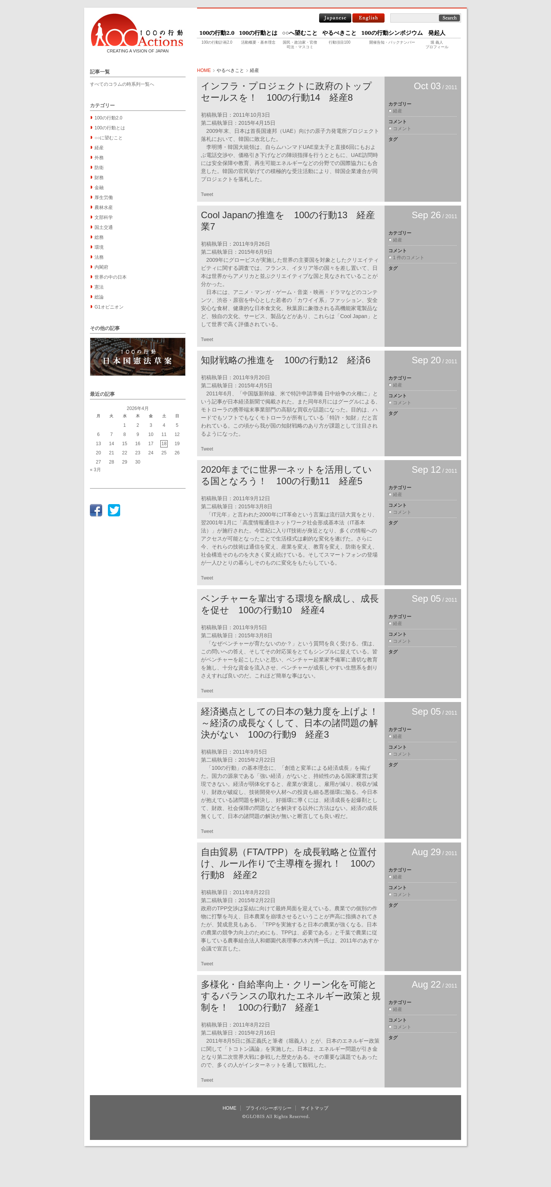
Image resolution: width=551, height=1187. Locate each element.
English (368, 18)
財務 (99, 177)
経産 (99, 147)
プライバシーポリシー (269, 1108)
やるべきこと (339, 32)
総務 (99, 237)
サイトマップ (314, 1108)
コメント (402, 128)
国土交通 (104, 227)
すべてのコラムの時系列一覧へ (122, 84)
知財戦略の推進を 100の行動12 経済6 (285, 360)
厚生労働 (104, 197)
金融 (99, 187)
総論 (99, 297)
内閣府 (101, 267)
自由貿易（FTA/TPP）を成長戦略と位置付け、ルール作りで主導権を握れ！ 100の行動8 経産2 (289, 863)
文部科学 (104, 217)
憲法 (99, 287)
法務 (99, 257)
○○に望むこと (109, 137)
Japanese (335, 18)
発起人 (436, 32)
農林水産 (104, 207)
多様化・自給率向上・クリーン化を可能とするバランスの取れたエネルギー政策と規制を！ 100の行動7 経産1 (291, 995)
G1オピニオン (109, 307)
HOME (204, 70)
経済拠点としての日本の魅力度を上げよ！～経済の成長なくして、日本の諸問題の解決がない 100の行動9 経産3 (289, 723)
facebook (96, 510)
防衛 (99, 167)
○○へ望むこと (300, 32)
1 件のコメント (408, 257)
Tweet (207, 194)
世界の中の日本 (111, 277)
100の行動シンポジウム (391, 32)
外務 (99, 157)
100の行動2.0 (217, 32)
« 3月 (95, 469)
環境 (99, 247)
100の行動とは (258, 32)
